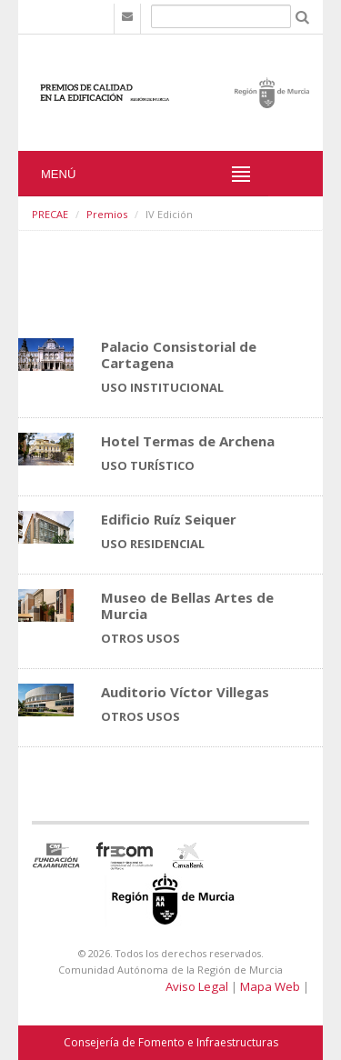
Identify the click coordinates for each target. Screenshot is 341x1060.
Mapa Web (270, 986)
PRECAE (50, 214)
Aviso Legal (196, 986)
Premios (106, 214)
